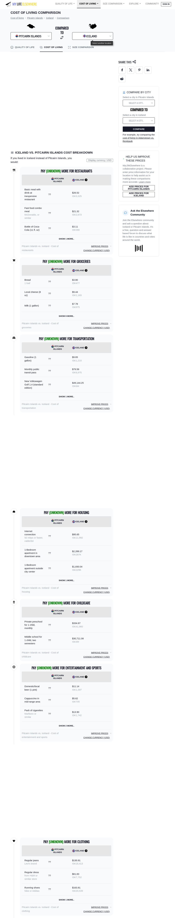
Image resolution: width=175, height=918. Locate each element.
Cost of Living (87, 3)
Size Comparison (112, 3)
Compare (139, 129)
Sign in (166, 4)
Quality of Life (63, 3)
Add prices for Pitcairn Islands (139, 187)
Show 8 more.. (66, 316)
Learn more (145, 182)
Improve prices (99, 246)
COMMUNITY (152, 3)
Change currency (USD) (96, 250)
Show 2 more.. (66, 726)
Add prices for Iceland (139, 194)
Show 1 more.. (66, 239)
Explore (134, 3)
